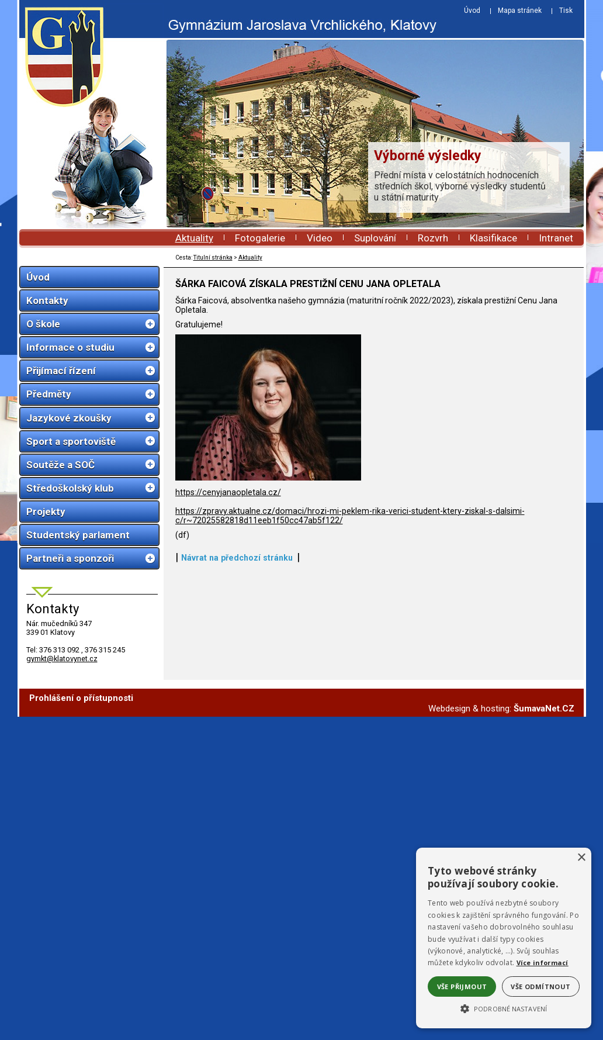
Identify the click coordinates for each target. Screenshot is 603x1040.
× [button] (581, 858)
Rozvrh (433, 238)
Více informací (543, 962)
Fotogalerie (260, 238)
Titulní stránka (213, 257)
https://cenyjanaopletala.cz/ (228, 492)
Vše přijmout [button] (462, 986)
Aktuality (194, 238)
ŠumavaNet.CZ (544, 708)
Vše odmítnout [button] (540, 986)
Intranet (556, 238)
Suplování (375, 238)
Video (319, 238)
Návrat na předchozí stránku (237, 557)
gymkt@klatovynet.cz (62, 658)
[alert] (503, 938)
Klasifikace (493, 238)
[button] (504, 1008)
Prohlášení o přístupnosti (81, 698)
